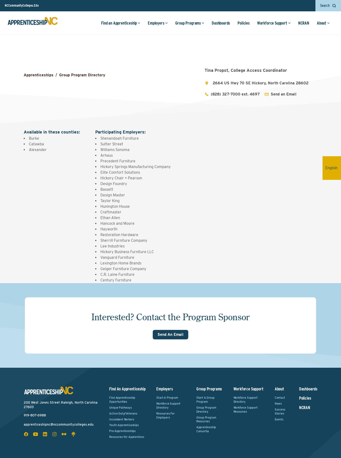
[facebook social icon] (26, 434)
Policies (244, 23)
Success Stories (280, 411)
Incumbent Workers (121, 419)
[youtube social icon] (35, 434)
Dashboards (221, 23)
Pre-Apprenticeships (122, 431)
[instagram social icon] (54, 434)
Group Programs (190, 23)
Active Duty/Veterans (123, 413)
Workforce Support (274, 23)
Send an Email (283, 94)
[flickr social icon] (64, 434)
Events (279, 419)
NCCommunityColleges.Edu (22, 5)
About (323, 23)
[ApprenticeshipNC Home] (33, 23)
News (278, 403)
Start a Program (167, 397)
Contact (280, 397)
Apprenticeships (39, 75)
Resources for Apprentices (126, 437)
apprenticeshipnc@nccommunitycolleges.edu (59, 424)
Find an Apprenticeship (121, 23)
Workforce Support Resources (245, 409)
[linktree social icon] (73, 434)
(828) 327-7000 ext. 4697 (235, 94)
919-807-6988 (35, 415)
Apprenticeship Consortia (206, 429)
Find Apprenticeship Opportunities (122, 399)
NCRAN (303, 23)
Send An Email (170, 334)
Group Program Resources (206, 419)
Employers (157, 23)
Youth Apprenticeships (124, 425)
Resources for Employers (165, 415)
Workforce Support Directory (168, 405)
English (333, 168)
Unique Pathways (120, 407)
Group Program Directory (82, 75)
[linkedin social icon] (45, 434)
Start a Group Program (205, 399)
